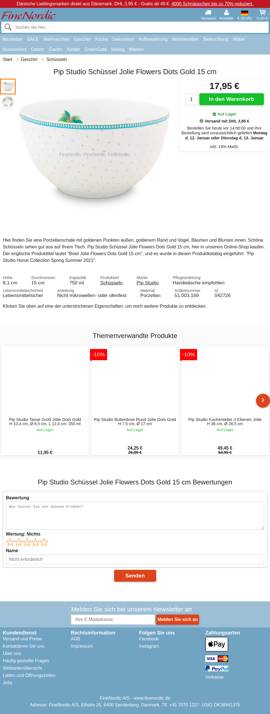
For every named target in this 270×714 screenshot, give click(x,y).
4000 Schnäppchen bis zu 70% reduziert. (212, 3)
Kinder (73, 49)
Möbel (239, 39)
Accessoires (14, 49)
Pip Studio (148, 282)
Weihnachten (56, 39)
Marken (136, 49)
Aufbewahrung (153, 39)
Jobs (7, 682)
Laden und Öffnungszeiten (29, 675)
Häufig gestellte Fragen (26, 660)
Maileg (117, 49)
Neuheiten (12, 39)
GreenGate (95, 49)
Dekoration (123, 39)
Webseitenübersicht (22, 668)
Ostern (37, 49)
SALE (33, 39)
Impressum (82, 646)
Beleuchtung (215, 39)
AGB (75, 638)
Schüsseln (111, 282)
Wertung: (23, 534)
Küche (101, 39)
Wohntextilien (185, 39)
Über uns (12, 653)
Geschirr (82, 39)
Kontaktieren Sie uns (23, 646)
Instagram (149, 646)
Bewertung (17, 497)
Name (12, 550)
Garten (56, 49)
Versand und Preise (22, 638)
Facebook (149, 638)
